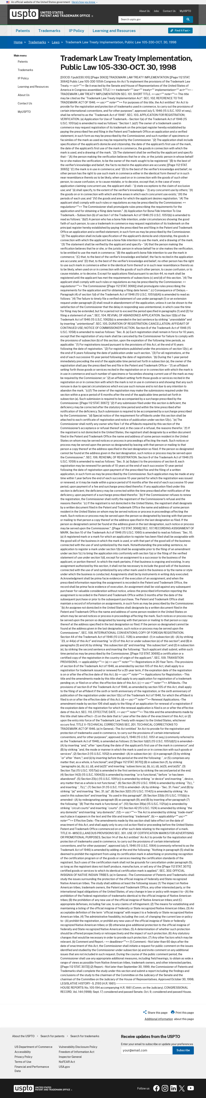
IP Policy (23, 78)
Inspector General (70, 1056)
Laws (56, 42)
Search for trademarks (84, 1036)
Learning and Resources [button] (114, 30)
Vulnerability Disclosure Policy (78, 1046)
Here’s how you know (85, 2)
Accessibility (23, 1051)
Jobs (156, 11)
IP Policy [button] (76, 30)
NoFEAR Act (67, 1061)
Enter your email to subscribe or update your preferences (157, 1044)
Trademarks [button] (49, 30)
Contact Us (169, 11)
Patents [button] (23, 30)
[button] (155, 1013)
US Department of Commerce (33, 1046)
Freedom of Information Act (76, 1051)
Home (18, 42)
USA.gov (64, 1066)
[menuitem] (22, 30)
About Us (144, 11)
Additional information (159, 1019)
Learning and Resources (33, 86)
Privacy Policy (23, 1056)
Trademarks (37, 42)
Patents (23, 61)
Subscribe (183, 1050)
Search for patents (52, 1036)
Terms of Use (23, 1061)
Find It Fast (179, 30)
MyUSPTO (185, 11)
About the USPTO (23, 1036)
